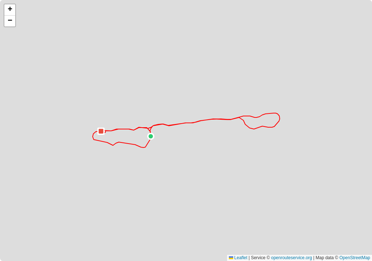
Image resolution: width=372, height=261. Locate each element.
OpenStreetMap (354, 257)
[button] (150, 136)
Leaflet (238, 257)
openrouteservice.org (291, 257)
